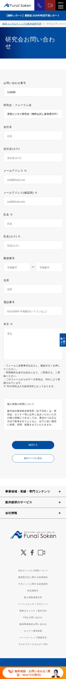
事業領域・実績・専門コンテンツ (27, 491)
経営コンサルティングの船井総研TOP (22, 24)
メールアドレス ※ (15, 170)
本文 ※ (8, 323)
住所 (6, 280)
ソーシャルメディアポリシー (33, 604)
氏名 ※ (8, 214)
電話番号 (9, 302)
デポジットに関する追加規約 (33, 584)
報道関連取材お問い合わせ (33, 624)
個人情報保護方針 (33, 597)
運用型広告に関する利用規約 (33, 577)
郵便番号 (9, 258)
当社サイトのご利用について (33, 570)
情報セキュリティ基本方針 (33, 611)
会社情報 (11, 512)
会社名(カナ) (12, 148)
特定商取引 (33, 590)
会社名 (8, 126)
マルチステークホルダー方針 (33, 644)
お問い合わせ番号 (15, 82)
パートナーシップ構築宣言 (33, 637)
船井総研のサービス (18, 502)
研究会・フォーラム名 (18, 104)
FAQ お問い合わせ (33, 617)
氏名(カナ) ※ (12, 236)
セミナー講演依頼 (33, 631)
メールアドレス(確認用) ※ (20, 192)
